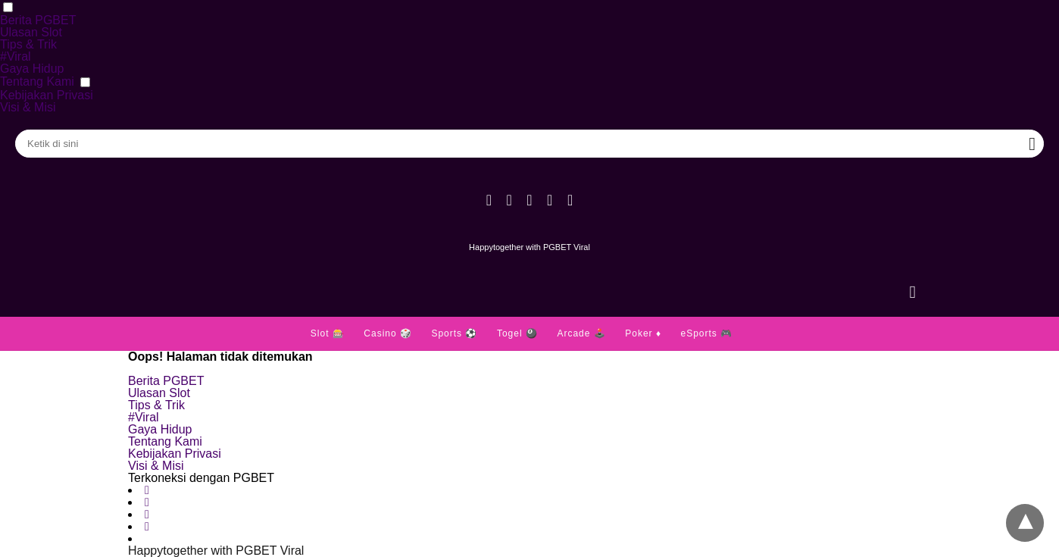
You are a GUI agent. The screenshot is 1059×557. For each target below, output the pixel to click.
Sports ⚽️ (454, 333)
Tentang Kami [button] (37, 81)
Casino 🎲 (388, 333)
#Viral (15, 56)
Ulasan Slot (31, 32)
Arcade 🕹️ (581, 333)
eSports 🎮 (706, 333)
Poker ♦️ (643, 333)
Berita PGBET (38, 20)
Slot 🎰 (328, 333)
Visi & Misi (28, 107)
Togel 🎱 (517, 333)
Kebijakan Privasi (46, 95)
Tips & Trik (28, 44)
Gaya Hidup (32, 68)
